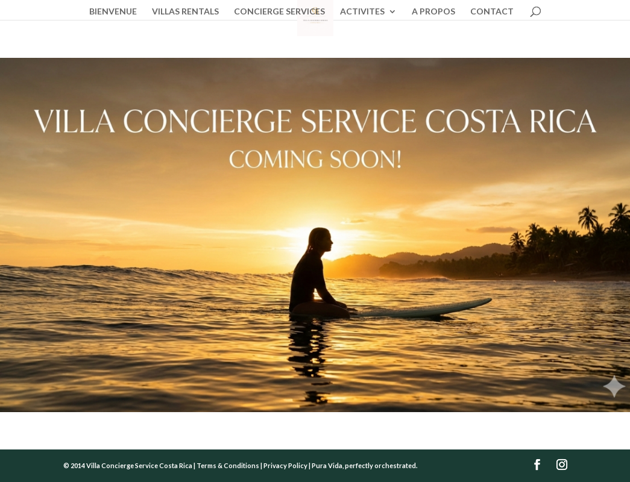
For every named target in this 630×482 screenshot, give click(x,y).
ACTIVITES (362, 11)
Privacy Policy (285, 465)
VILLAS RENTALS (185, 11)
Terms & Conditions (228, 465)
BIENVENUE (113, 11)
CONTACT (492, 11)
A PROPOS (433, 11)
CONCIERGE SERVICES (279, 11)
